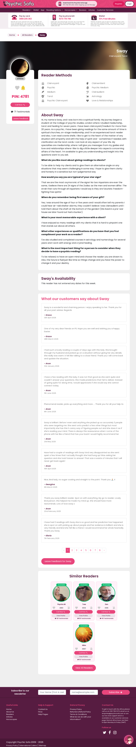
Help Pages (43, 714)
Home (12, 35)
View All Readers (84, 667)
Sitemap (42, 745)
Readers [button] (26, 10)
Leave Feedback (20, 118)
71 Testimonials (20, 111)
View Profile (61, 616)
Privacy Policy (76, 709)
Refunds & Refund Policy (80, 712)
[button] (128, 739)
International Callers (28, 745)
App (42, 10)
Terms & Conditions (78, 714)
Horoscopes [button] (70, 10)
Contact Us (43, 709)
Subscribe (116, 692)
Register (118, 4)
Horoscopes (11, 719)
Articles (91, 10)
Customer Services (105, 10)
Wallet (36, 10)
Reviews (82, 10)
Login (129, 4)
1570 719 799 (65, 18)
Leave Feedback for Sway (58, 561)
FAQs (40, 712)
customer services (121, 718)
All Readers (27, 35)
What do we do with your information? (80, 718)
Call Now (20, 105)
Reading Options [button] (53, 10)
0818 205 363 (25, 18)
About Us (10, 712)
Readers (10, 714)
